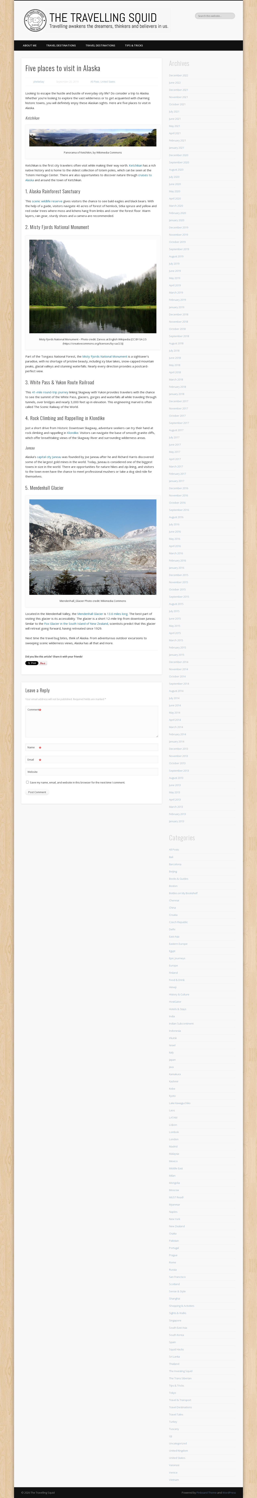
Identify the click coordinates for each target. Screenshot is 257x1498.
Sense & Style (177, 1291)
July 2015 (174, 611)
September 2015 (179, 596)
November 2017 (178, 408)
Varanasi (174, 1465)
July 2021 (174, 111)
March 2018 (176, 379)
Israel (172, 1045)
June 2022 (175, 82)
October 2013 (177, 763)
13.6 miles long (117, 614)
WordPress (229, 1492)
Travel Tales (176, 1414)
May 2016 (174, 539)
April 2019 (175, 285)
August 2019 (176, 256)
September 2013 (179, 770)
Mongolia (174, 1183)
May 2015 (174, 626)
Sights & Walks (177, 1313)
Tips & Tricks (134, 45)
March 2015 (176, 640)
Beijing (173, 871)
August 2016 (176, 517)
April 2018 (175, 372)
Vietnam (174, 1480)
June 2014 (175, 705)
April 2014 (175, 720)
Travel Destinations (61, 45)
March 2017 (176, 466)
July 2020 (174, 177)
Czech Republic (178, 922)
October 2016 (177, 502)
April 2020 (175, 198)
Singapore (175, 1320)
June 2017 (175, 444)
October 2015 (177, 589)
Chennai (174, 900)
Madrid (173, 1146)
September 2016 (179, 510)
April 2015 (175, 633)
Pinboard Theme (207, 1492)
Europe (173, 965)
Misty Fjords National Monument (104, 356)
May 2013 (174, 792)
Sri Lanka (174, 1356)
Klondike (73, 433)
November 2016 (178, 495)
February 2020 (177, 213)
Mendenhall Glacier (90, 614)
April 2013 (175, 799)
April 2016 (175, 546)
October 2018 (177, 329)
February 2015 (177, 647)
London (173, 1139)
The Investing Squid (180, 1371)
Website (33, 772)
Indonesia (175, 1031)
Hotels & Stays (177, 1009)
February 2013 (177, 814)
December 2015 (178, 575)
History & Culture (179, 994)
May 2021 (174, 126)
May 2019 (174, 278)
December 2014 (178, 662)
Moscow (174, 1190)
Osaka (172, 1233)
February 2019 (177, 300)
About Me (30, 45)
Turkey (173, 1421)
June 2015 (175, 618)
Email (34, 759)
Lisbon (173, 1125)
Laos (172, 1110)
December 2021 (178, 90)
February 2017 (177, 473)
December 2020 (178, 155)
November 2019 (178, 234)
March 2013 (176, 807)
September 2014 (179, 683)
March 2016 (176, 553)
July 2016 (174, 524)
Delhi (172, 929)
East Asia (174, 936)
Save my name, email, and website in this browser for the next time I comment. (77, 782)
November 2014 (178, 669)
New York (174, 1219)
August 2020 (176, 169)
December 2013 (178, 749)
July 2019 (174, 263)
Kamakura (175, 1074)
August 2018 (176, 343)
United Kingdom (178, 1450)
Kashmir (173, 1081)
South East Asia (178, 1327)
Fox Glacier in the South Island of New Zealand (76, 624)
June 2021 (175, 119)
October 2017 (177, 415)
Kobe (172, 1088)
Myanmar (174, 1204)
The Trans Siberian (180, 1378)
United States (107, 81)
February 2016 (177, 560)
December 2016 (178, 488)
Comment (34, 709)
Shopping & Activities (181, 1306)
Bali (171, 857)
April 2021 (175, 133)
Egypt (172, 951)
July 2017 (174, 437)
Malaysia (174, 1153)
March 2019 (176, 292)
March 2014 (176, 727)
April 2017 (175, 459)
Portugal (174, 1248)
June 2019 (175, 271)
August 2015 (176, 604)
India (172, 1016)
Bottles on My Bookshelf (183, 893)
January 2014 (176, 741)
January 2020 (176, 220)
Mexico (173, 1161)
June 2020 (175, 184)
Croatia (173, 915)
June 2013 (175, 785)
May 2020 (174, 191)
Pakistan (174, 1240)
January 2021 (176, 147)
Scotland (174, 1284)
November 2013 (178, 756)
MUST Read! (176, 1197)
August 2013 (176, 778)
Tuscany (174, 1429)
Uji (170, 1436)
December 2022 (178, 75)
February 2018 (177, 387)
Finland (173, 972)
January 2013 (176, 821)
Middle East (176, 1168)
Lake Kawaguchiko (180, 1103)
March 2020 (176, 206)
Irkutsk (173, 1038)
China (172, 907)
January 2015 (176, 654)
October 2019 (177, 242)
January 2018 (176, 394)
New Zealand (177, 1226)
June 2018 (175, 358)
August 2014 (176, 691)
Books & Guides (178, 878)
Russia (173, 1269)
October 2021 (177, 104)
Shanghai (174, 1298)
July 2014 (174, 698)
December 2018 (178, 314)
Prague (173, 1255)
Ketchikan (135, 165)
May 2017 (174, 452)
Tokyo (172, 1393)
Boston (173, 886)
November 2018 (178, 321)
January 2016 (176, 568)
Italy (171, 1052)
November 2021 (178, 97)
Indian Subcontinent (181, 1023)
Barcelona (175, 864)
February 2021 (177, 140)
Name (34, 747)
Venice (173, 1472)
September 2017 (179, 423)
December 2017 (178, 401)
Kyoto (172, 1096)
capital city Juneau (49, 457)
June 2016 (175, 531)
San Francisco (177, 1277)
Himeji (172, 987)
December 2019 (178, 227)
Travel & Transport (180, 1400)
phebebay (38, 81)
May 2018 (174, 365)
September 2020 (179, 162)
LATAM (173, 1117)
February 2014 (177, 734)
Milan (172, 1175)
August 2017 (176, 430)
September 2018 (179, 336)
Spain (172, 1342)
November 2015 (178, 582)
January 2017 (176, 481)
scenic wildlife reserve (47, 201)
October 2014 (177, 676)
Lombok (174, 1132)
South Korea (176, 1335)
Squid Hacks (176, 1349)
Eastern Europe (178, 944)
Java (171, 1067)
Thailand (174, 1364)
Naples (173, 1212)
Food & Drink (177, 980)
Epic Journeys (177, 958)
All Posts (95, 81)
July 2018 (174, 350)
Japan (172, 1059)
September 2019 (179, 249)
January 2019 (176, 307)
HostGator (175, 1001)
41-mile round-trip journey (50, 392)
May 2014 (174, 712)
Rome (172, 1262)
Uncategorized (178, 1443)
